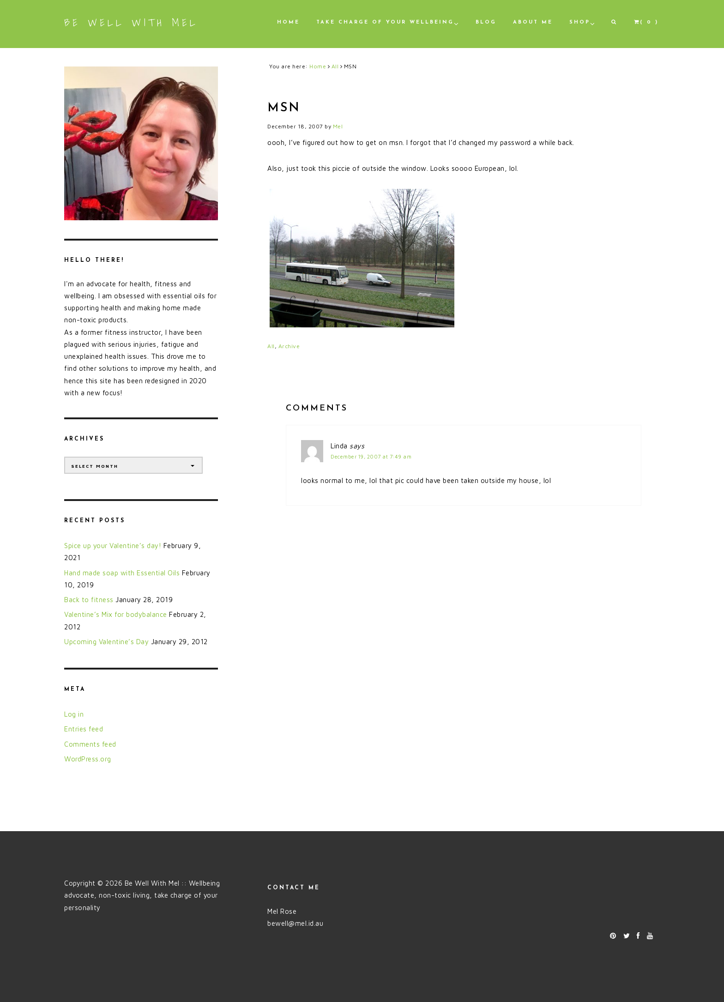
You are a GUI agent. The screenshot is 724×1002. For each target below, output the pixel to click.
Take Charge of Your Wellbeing (385, 22)
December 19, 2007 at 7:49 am (371, 456)
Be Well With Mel (131, 22)
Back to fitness (89, 600)
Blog (486, 22)
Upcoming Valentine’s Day (106, 642)
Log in (74, 714)
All (271, 346)
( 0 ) (646, 22)
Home (288, 22)
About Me (533, 22)
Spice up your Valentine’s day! (112, 545)
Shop (579, 22)
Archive (289, 346)
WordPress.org (87, 759)
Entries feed (83, 729)
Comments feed (90, 744)
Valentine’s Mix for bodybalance (115, 614)
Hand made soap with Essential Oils (122, 573)
